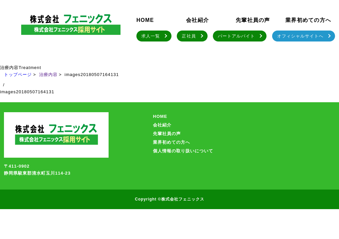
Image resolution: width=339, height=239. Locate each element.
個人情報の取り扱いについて (183, 150)
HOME (145, 20)
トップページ (18, 74)
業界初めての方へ (308, 20)
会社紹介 (197, 20)
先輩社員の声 (253, 20)
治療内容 (48, 74)
